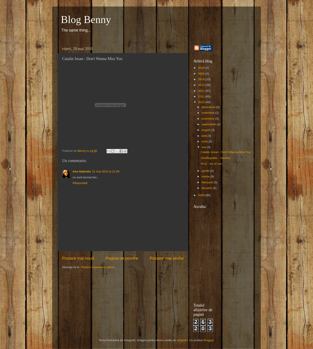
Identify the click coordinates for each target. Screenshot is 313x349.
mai (204, 147)
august (206, 130)
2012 (201, 90)
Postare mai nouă (78, 258)
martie (205, 176)
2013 (201, 85)
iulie (204, 135)
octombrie (208, 118)
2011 (201, 96)
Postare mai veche (167, 258)
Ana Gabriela (82, 171)
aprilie (205, 170)
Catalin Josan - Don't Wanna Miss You (226, 152)
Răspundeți (80, 183)
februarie (207, 182)
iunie (204, 141)
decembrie (208, 107)
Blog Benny (86, 19)
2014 (201, 79)
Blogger (209, 340)
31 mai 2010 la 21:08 (105, 171)
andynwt (182, 340)
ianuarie (207, 188)
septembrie (209, 124)
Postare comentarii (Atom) (98, 267)
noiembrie (208, 112)
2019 (201, 67)
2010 (201, 102)
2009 (201, 195)
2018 (201, 73)
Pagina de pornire (122, 258)
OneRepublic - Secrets (215, 158)
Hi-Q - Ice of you (211, 163)
